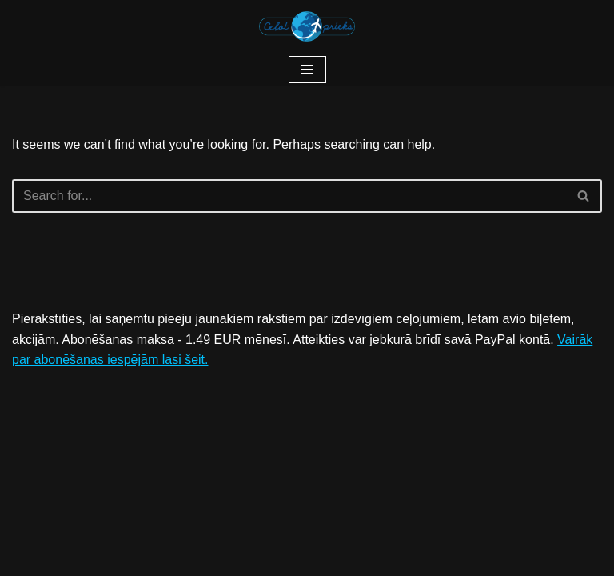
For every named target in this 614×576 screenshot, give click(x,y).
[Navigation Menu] (307, 69)
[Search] (289, 196)
